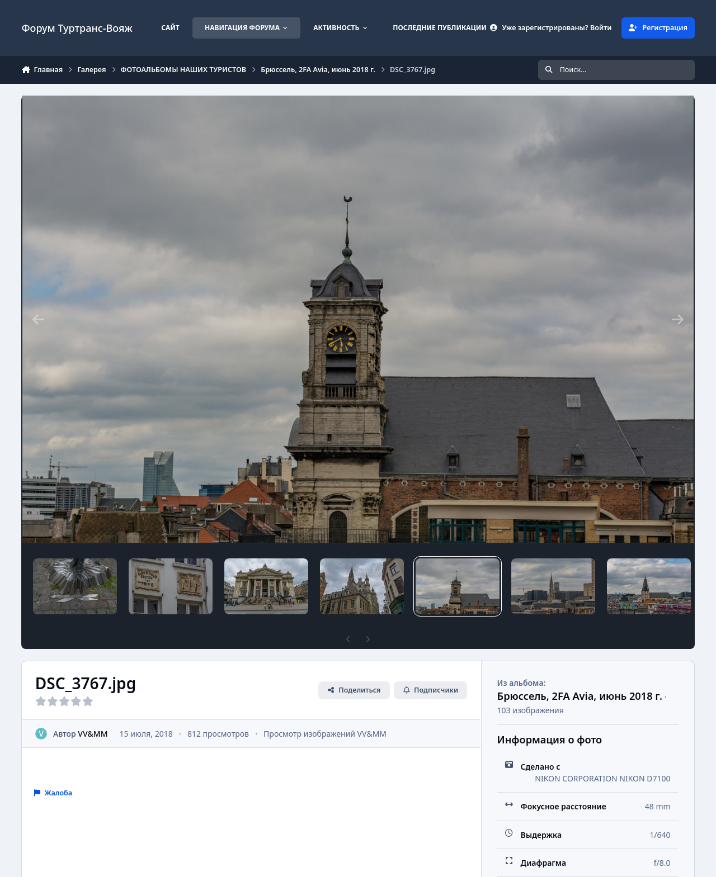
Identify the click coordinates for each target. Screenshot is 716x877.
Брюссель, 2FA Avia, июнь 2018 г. (579, 696)
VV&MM (93, 733)
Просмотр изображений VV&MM (325, 733)
